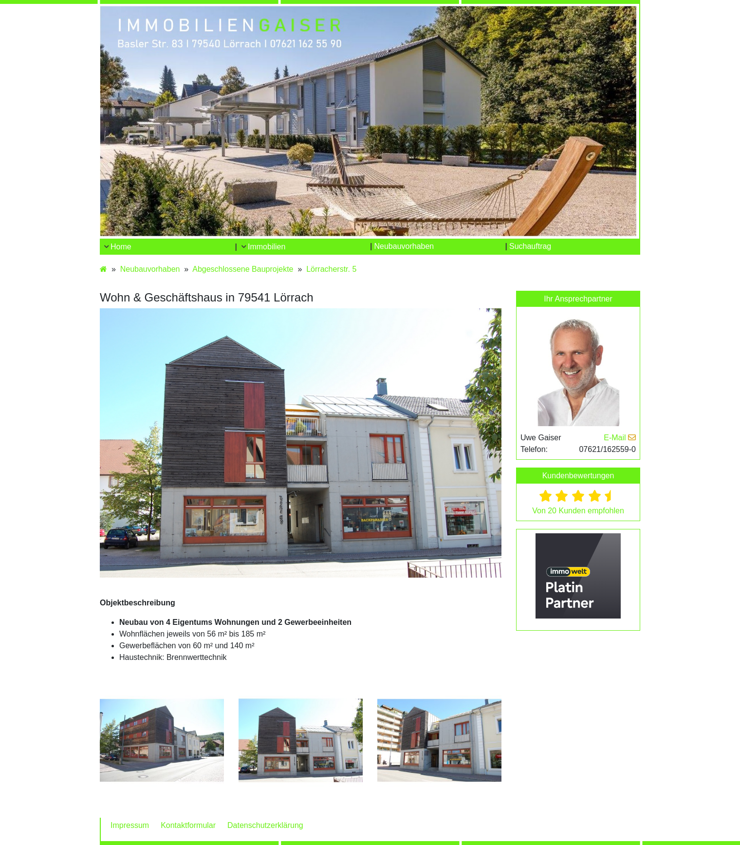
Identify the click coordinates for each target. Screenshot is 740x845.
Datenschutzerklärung (265, 825)
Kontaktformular (188, 825)
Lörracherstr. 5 (331, 269)
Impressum (130, 825)
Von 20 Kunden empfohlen (578, 511)
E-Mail (620, 437)
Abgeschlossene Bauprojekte (242, 269)
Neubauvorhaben (150, 269)
